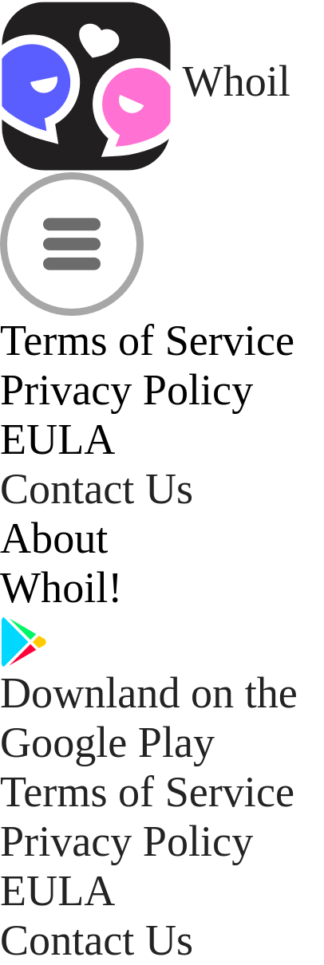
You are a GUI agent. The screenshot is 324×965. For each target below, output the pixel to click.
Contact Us (96, 489)
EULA (57, 891)
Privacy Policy (126, 841)
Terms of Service (147, 792)
